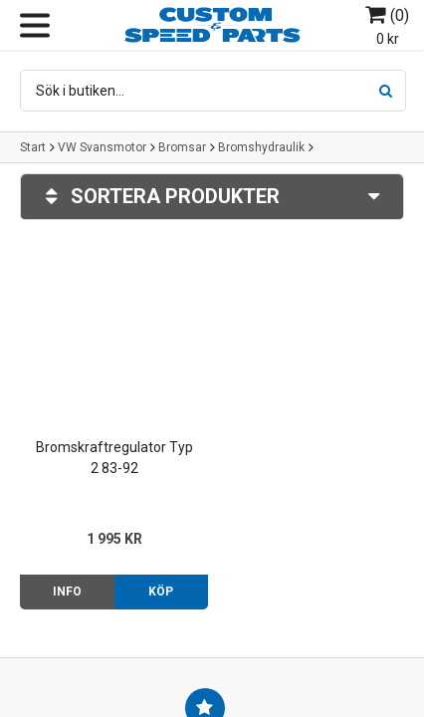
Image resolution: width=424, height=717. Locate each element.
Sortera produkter (212, 196)
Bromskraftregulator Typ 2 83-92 (114, 457)
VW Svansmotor (102, 147)
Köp (160, 591)
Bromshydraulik (261, 147)
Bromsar (182, 147)
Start (33, 147)
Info (67, 591)
